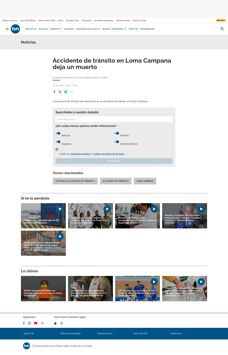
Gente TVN (133, 29)
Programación (147, 29)
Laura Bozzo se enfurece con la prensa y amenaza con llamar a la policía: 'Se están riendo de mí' (89, 293)
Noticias (31, 29)
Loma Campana (145, 181)
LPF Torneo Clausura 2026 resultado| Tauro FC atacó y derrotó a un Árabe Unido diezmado (137, 293)
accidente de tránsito (116, 181)
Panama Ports (72, 20)
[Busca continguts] (222, 29)
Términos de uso (104, 333)
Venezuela (86, 20)
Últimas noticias (9, 20)
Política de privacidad (70, 333)
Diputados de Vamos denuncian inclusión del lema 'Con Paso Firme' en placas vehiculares (89, 220)
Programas (119, 29)
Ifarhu (60, 20)
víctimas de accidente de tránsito (75, 181)
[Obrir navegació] (7, 29)
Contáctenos (176, 333)
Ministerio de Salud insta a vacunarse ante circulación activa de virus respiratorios (137, 220)
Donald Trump (139, 20)
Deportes (56, 29)
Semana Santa (123, 20)
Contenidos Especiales (88, 29)
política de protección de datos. (109, 154)
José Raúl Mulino (28, 20)
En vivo (222, 20)
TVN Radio (69, 29)
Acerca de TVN (140, 333)
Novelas (107, 29)
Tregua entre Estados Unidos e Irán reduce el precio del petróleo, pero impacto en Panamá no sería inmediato (183, 292)
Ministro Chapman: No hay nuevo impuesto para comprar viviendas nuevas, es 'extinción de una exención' (183, 219)
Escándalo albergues (104, 20)
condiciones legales (80, 154)
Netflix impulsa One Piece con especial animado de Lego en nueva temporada (43, 293)
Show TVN (43, 29)
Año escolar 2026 (47, 20)
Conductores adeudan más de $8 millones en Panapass (41, 221)
